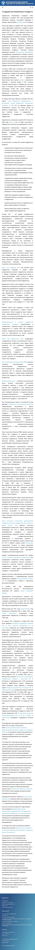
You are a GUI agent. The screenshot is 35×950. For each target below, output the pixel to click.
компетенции (29, 543)
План (3, 803)
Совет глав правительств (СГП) (13, 339)
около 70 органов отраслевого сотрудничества (16, 557)
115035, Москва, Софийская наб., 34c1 (10, 939)
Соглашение (20, 22)
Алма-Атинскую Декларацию (24, 52)
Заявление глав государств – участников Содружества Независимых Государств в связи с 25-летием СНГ (17, 830)
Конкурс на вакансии (6, 923)
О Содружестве (5, 900)
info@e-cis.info (5, 942)
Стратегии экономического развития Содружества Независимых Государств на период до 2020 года (17, 730)
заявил (11, 122)
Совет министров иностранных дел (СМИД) (15, 362)
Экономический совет (8, 381)
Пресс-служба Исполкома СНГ (8, 945)
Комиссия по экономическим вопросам (21, 404)
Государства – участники (7, 902)
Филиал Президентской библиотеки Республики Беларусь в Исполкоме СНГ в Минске (17, 925)
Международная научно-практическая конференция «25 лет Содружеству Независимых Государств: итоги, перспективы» (16, 811)
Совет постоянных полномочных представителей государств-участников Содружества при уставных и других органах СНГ (17, 523)
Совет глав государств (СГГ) (11, 267)
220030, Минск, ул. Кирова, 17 (8, 932)
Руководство (4, 915)
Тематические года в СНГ (7, 907)
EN (32, 7)
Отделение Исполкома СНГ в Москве (9, 921)
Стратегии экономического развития (21, 789)
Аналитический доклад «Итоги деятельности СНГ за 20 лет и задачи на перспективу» (17, 715)
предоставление (25, 609)
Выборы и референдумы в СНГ (8, 904)
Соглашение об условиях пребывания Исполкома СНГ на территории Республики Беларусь (16, 919)
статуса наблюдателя (9, 613)
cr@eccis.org (4, 935)
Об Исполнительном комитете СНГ (9, 913)
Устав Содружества (14, 101)
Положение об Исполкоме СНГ (8, 917)
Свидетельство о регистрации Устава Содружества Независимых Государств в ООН (17, 103)
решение (22, 80)
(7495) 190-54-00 (5, 940)
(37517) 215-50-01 (5, 933)
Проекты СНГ (5, 905)
